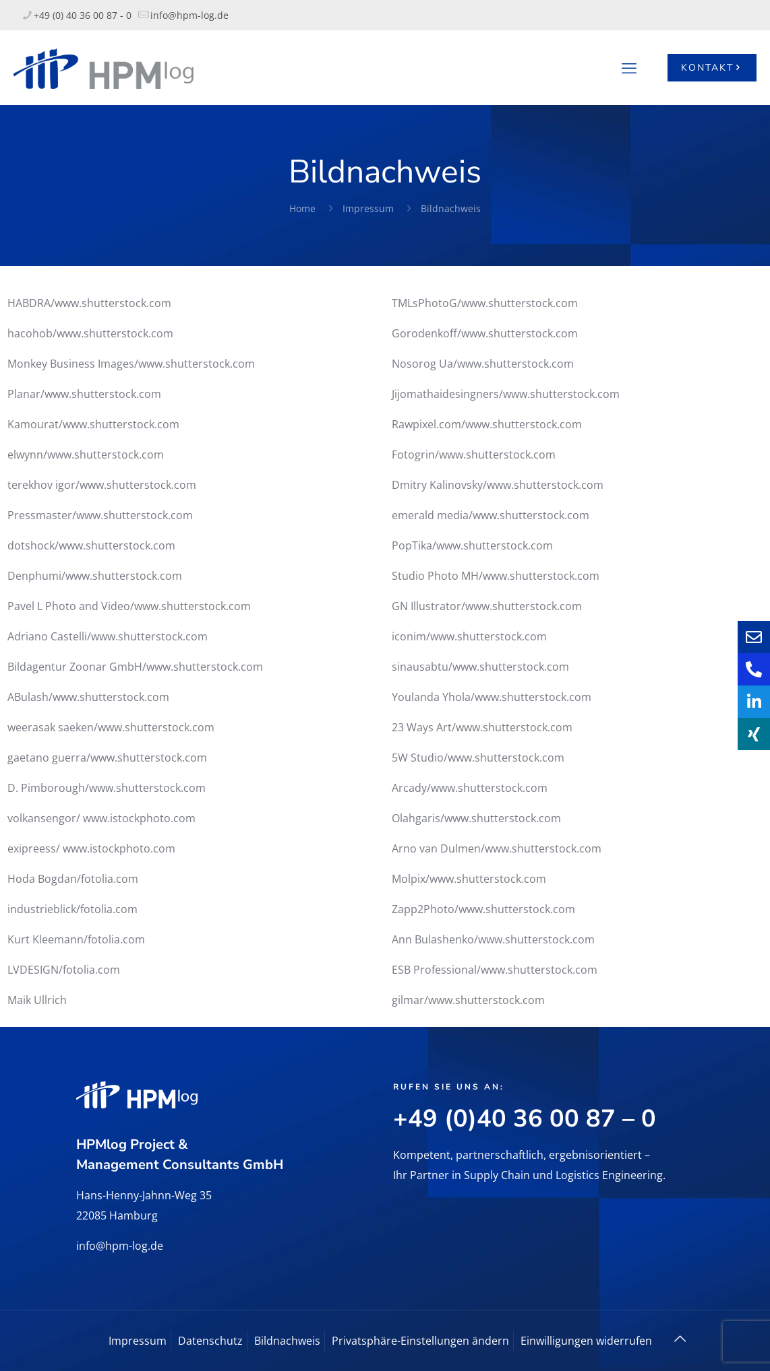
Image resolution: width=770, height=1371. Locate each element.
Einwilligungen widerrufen (586, 1340)
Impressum (368, 208)
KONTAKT (712, 68)
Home (302, 208)
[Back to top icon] (679, 1339)
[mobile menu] (629, 67)
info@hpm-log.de (119, 1245)
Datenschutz (210, 1340)
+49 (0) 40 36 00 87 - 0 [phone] (82, 15)
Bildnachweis (451, 208)
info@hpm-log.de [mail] (189, 15)
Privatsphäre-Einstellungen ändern (420, 1340)
